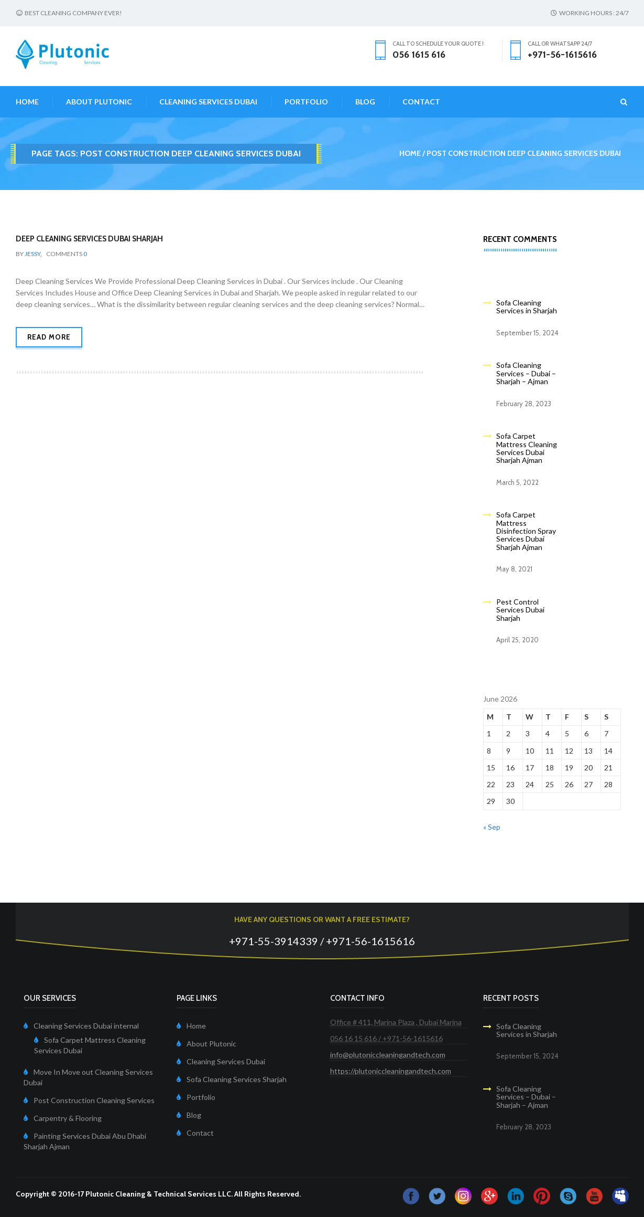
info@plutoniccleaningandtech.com (387, 1054)
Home (27, 101)
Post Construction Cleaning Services (94, 1100)
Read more (49, 337)
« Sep (491, 826)
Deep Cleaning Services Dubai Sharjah (89, 239)
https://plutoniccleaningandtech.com (390, 1070)
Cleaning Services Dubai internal (86, 1025)
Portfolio (306, 101)
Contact (421, 101)
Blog (365, 101)
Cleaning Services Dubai (208, 101)
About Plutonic (99, 101)
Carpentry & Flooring (68, 1118)
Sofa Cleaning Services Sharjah (237, 1079)
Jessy (32, 254)
